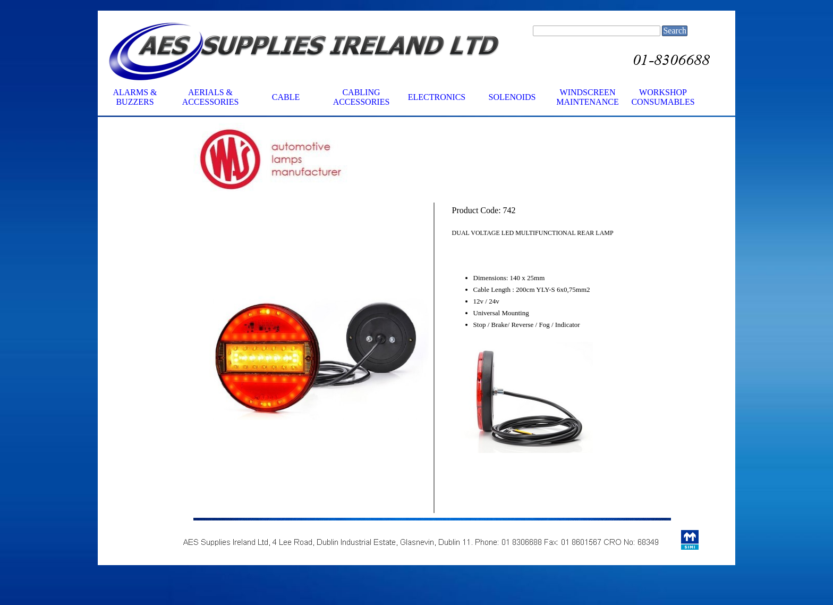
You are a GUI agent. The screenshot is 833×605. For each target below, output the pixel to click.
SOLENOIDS (512, 97)
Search (674, 30)
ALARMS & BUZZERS (135, 97)
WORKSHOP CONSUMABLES (662, 97)
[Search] (596, 31)
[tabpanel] (311, 160)
